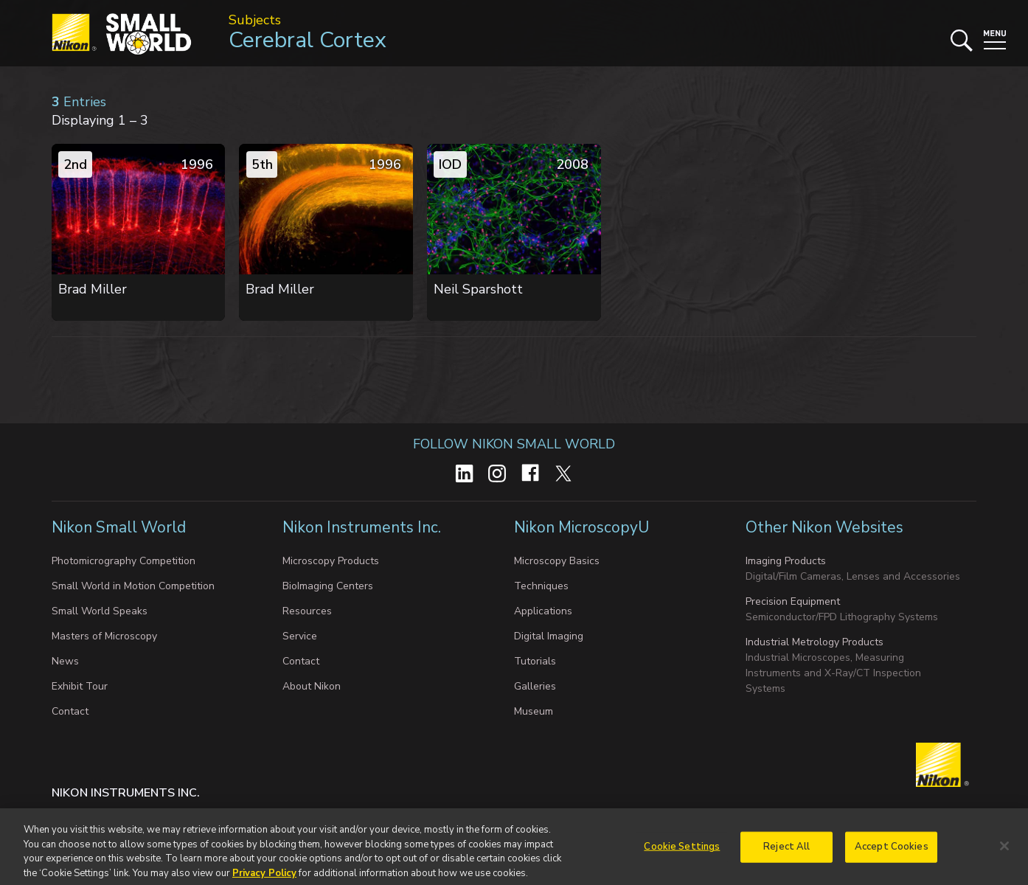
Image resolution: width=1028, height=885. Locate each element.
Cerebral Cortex (307, 40)
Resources (307, 611)
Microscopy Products (330, 561)
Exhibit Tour (80, 686)
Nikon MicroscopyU (581, 527)
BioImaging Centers (327, 586)
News (65, 661)
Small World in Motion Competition (133, 586)
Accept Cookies (891, 851)
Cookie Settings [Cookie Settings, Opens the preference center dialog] (682, 851)
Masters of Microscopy (104, 636)
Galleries (535, 686)
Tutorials (535, 661)
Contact (70, 711)
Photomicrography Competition (123, 561)
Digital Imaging (548, 636)
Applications (543, 611)
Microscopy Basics (557, 561)
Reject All (786, 851)
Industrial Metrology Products (814, 642)
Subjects (255, 20)
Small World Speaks (99, 611)
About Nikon (311, 686)
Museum (533, 711)
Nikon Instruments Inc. (363, 527)
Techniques (541, 586)
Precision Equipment (793, 601)
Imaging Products (786, 561)
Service (299, 636)
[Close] (1004, 852)
